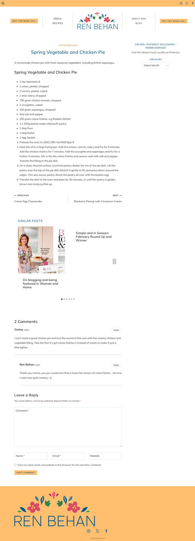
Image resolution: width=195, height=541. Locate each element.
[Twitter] (186, 3)
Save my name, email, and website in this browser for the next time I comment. (59, 464)
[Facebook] (192, 3)
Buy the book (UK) (173, 21)
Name (20, 455)
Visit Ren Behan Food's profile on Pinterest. (155, 52)
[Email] (68, 456)
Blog (138, 23)
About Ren (138, 18)
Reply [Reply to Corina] (116, 330)
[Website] (105, 456)
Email (57, 455)
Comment (22, 410)
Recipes (58, 23)
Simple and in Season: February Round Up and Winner (94, 236)
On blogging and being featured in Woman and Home (40, 283)
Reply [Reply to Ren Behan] (116, 365)
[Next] (114, 261)
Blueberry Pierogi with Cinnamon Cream (96, 198)
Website (94, 455)
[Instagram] (181, 3)
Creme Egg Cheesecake (39, 198)
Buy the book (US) (24, 21)
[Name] (31, 456)
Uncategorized (67, 45)
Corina (18, 329)
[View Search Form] (3, 3)
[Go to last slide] (21, 261)
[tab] (62, 299)
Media (58, 18)
